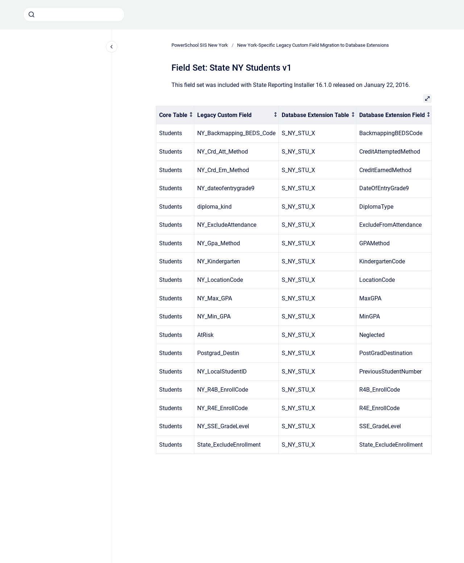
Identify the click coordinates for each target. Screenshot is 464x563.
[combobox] (74, 14)
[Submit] (31, 14)
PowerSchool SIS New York (199, 45)
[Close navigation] (111, 47)
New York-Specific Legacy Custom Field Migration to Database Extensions (313, 45)
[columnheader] (175, 115)
